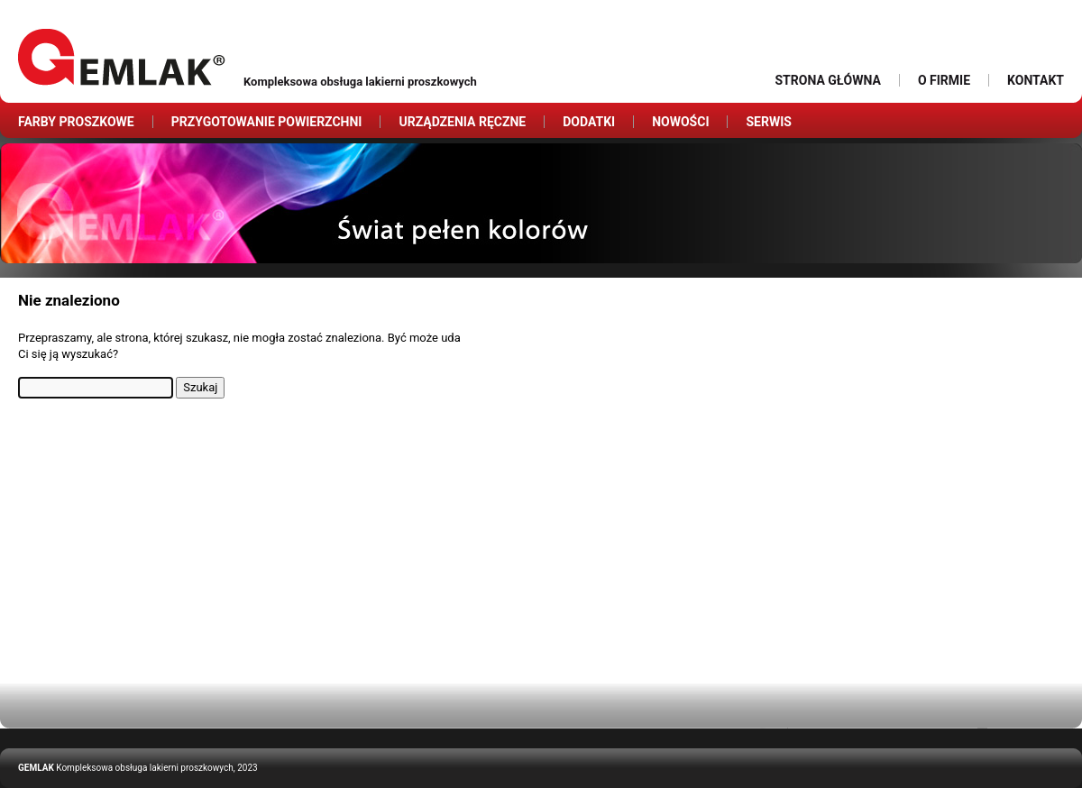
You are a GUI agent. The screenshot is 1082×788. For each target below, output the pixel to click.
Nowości (680, 122)
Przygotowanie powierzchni (266, 122)
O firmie (944, 80)
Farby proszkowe (76, 122)
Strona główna (827, 80)
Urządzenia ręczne (462, 122)
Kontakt (1035, 80)
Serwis (768, 122)
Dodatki (589, 122)
